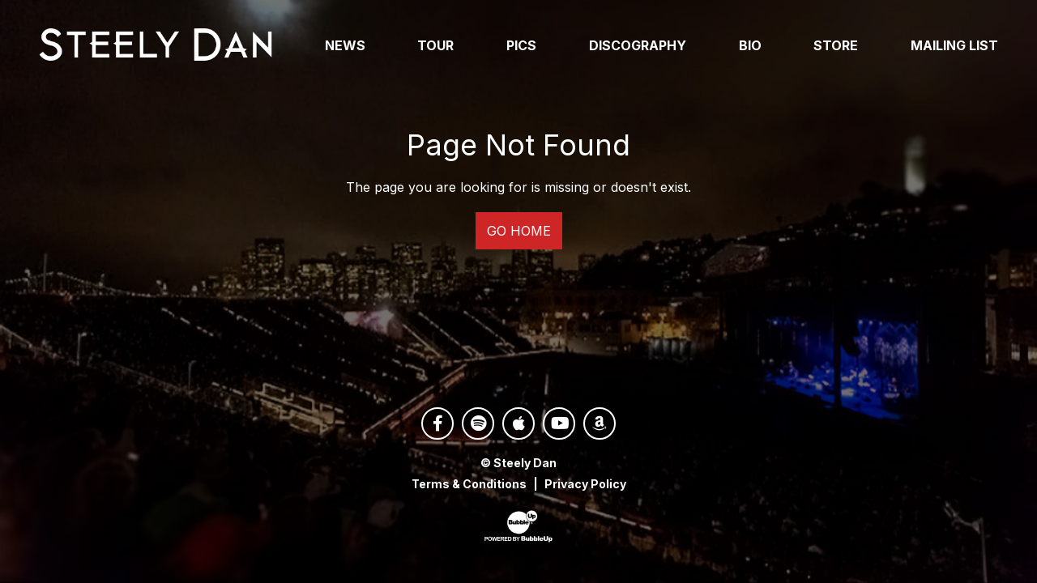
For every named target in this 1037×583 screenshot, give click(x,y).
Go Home (519, 231)
